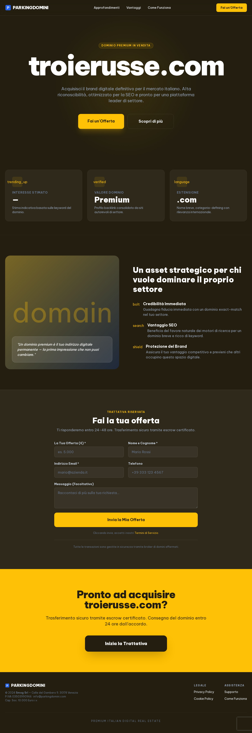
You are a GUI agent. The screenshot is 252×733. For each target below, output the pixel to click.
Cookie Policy (203, 699)
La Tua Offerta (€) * (70, 443)
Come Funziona (159, 8)
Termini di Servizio (146, 533)
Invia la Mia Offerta (126, 519)
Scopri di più (151, 121)
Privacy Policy (204, 692)
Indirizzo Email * (66, 464)
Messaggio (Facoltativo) (74, 484)
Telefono (135, 464)
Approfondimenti (107, 8)
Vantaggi (133, 8)
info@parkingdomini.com (49, 696)
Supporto (231, 692)
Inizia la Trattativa (126, 643)
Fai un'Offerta (232, 8)
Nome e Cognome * (143, 443)
